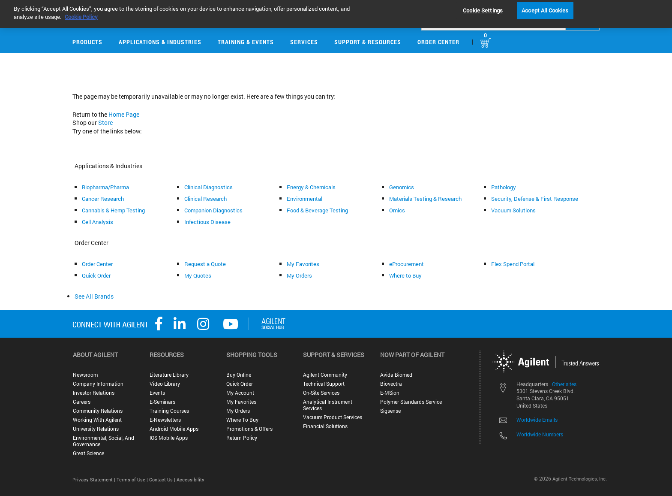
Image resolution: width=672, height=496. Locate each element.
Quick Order (96, 275)
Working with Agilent (97, 420)
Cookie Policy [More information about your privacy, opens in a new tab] (81, 10)
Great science (88, 453)
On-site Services (321, 393)
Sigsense (390, 411)
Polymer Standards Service (411, 402)
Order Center (438, 42)
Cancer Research (103, 199)
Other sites (564, 384)
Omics (397, 210)
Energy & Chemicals (311, 187)
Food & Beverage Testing (317, 210)
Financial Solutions (325, 426)
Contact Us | (163, 479)
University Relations (96, 429)
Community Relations (98, 411)
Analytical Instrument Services (327, 405)
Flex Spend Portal (512, 264)
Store (105, 122)
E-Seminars (162, 402)
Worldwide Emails (537, 419)
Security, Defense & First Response (534, 199)
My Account (240, 393)
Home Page (123, 114)
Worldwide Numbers (539, 434)
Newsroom (85, 375)
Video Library (165, 384)
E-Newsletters (165, 420)
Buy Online (238, 375)
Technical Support (324, 384)
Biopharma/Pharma (105, 187)
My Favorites (303, 264)
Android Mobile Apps (174, 429)
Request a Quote (205, 264)
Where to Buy (405, 275)
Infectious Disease (207, 222)
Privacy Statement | (94, 479)
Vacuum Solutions (513, 210)
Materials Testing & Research (425, 199)
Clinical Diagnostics (208, 187)
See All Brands (94, 296)
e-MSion (389, 393)
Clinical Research (205, 199)
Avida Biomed (396, 375)
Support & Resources (367, 42)
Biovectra (391, 384)
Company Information (98, 384)
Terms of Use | (133, 479)
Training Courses (169, 411)
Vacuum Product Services (332, 417)
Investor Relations (93, 393)
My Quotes (197, 275)
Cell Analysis (97, 222)
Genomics (401, 187)
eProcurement (406, 264)
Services (304, 42)
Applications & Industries (160, 42)
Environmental (304, 199)
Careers (81, 402)
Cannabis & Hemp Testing (113, 210)
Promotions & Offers (249, 429)
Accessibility (190, 479)
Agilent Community (325, 375)
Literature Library (169, 375)
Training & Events (246, 42)
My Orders (299, 275)
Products (87, 42)
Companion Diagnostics (213, 210)
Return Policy (241, 438)
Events (157, 393)
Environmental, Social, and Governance (103, 441)
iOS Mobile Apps (169, 438)
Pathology (503, 187)
